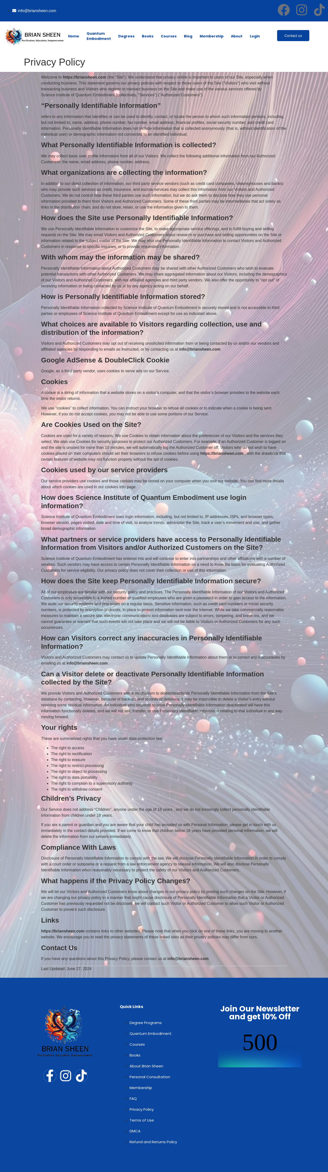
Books (147, 36)
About (236, 36)
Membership (212, 36)
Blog (188, 36)
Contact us (293, 35)
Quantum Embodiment (99, 36)
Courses (169, 36)
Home (73, 36)
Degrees (126, 36)
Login (255, 36)
